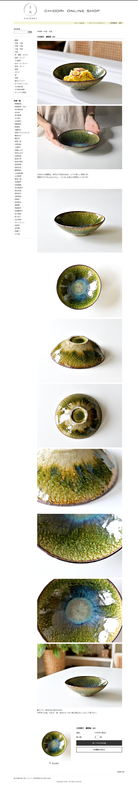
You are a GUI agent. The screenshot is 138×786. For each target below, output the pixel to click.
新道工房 (18, 159)
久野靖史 (18, 144)
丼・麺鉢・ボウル (21, 55)
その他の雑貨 (20, 89)
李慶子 (17, 231)
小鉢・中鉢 (19, 49)
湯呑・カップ (20, 58)
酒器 (16, 69)
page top (120, 772)
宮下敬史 (18, 214)
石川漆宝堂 (19, 109)
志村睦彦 (18, 156)
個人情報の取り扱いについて (23, 778)
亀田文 (17, 138)
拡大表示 (54, 763)
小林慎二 (18, 147)
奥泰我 (17, 127)
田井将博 (18, 164)
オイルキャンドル (21, 84)
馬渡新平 (18, 208)
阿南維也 (18, 104)
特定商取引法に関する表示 (42, 778)
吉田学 (17, 225)
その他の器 (19, 87)
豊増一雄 (18, 179)
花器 (16, 78)
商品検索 (17, 29)
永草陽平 (18, 182)
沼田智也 (18, 196)
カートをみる (79, 23)
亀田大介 (18, 136)
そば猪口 (18, 60)
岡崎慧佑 (18, 124)
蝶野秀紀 (18, 170)
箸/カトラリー (20, 81)
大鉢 (16, 52)
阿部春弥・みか (20, 107)
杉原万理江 (19, 162)
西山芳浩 (18, 191)
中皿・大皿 (19, 46)
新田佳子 (18, 193)
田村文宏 (18, 167)
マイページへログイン (97, 23)
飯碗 (16, 40)
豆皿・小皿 (19, 43)
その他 (17, 234)
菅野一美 (18, 141)
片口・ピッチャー (21, 63)
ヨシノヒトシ (20, 222)
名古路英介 (19, 188)
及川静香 (18, 115)
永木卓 (17, 112)
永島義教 (18, 185)
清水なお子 (19, 153)
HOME (39, 31)
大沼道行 (18, 121)
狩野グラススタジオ (23, 133)
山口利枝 (18, 220)
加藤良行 (18, 130)
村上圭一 (18, 217)
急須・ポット (20, 66)
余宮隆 (17, 228)
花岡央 (17, 199)
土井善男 (18, 176)
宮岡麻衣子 (19, 211)
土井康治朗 (19, 173)
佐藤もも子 (19, 150)
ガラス (17, 72)
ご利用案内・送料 (115, 23)
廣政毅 (17, 205)
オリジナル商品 (20, 92)
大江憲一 (18, 118)
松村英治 (18, 202)
